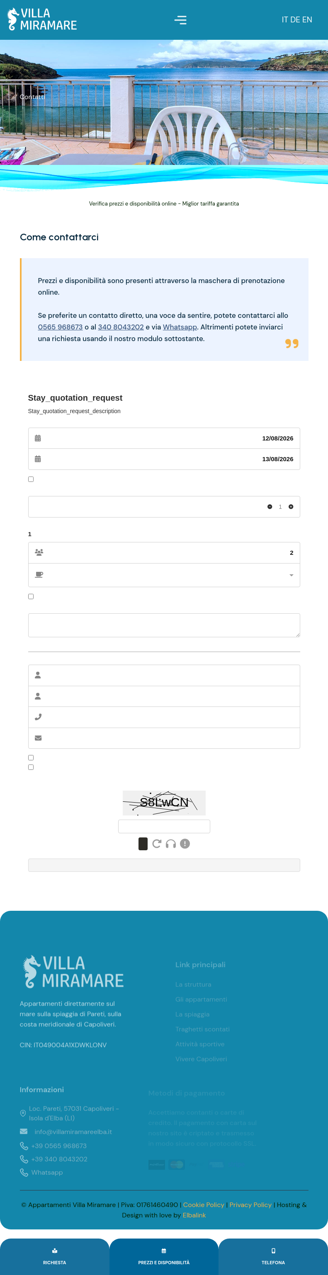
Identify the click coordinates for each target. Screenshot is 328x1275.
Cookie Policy (203, 1204)
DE (296, 20)
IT (286, 20)
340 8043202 (121, 329)
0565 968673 (60, 329)
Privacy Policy (251, 1204)
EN (307, 20)
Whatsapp (180, 329)
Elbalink (194, 1215)
